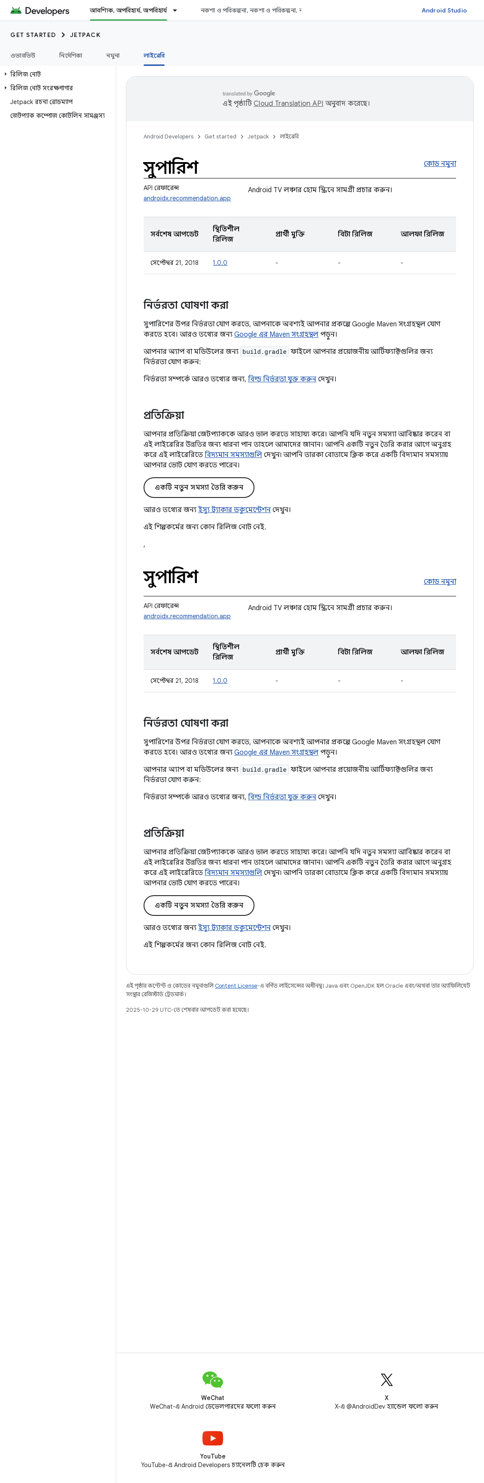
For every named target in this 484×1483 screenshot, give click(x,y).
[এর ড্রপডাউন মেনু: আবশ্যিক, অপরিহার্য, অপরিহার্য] (178, 10)
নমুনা (112, 55)
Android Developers (168, 136)
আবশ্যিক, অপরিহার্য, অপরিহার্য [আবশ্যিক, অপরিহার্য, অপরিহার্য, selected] (128, 10)
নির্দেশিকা (70, 55)
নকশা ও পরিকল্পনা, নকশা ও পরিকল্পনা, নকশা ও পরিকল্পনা (273, 10)
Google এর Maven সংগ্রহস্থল (276, 334)
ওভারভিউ (22, 55)
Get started (33, 35)
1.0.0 (220, 263)
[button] (56, 74)
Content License (236, 985)
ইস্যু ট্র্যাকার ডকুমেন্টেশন (234, 510)
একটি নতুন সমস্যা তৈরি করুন (199, 487)
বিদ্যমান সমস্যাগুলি (233, 455)
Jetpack (85, 35)
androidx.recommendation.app (187, 198)
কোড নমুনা (440, 164)
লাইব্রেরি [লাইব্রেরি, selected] (154, 55)
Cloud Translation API (288, 103)
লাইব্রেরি (289, 136)
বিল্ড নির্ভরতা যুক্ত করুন (282, 379)
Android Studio (444, 10)
